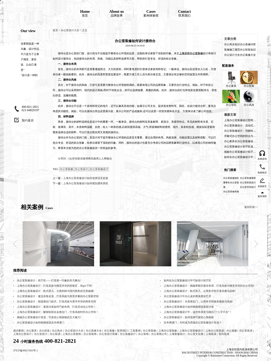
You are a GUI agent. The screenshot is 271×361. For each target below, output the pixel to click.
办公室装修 (66, 169)
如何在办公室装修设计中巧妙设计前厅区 (240, 157)
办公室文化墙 (195, 334)
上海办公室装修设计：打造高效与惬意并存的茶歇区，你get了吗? (54, 285)
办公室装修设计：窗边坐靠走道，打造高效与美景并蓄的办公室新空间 (58, 296)
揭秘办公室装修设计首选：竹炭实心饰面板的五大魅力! (49, 317)
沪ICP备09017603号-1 (25, 350)
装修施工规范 (232, 49)
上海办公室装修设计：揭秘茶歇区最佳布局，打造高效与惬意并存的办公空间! (209, 285)
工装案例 (135, 330)
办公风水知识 (232, 44)
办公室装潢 (245, 330)
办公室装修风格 (231, 191)
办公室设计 (81, 169)
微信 (109, 158)
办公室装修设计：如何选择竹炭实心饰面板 (189, 317)
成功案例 (18, 330)
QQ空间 (73, 158)
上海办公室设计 (22, 334)
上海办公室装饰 (71, 334)
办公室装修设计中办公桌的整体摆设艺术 (187, 296)
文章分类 (230, 38)
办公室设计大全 (70, 30)
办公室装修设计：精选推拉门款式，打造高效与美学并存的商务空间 (56, 301)
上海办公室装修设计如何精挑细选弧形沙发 (189, 306)
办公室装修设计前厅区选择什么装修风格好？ (240, 146)
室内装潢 (224, 334)
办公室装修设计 (99, 169)
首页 (85, 13)
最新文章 (230, 114)
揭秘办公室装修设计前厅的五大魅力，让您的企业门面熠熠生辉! (240, 151)
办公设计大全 (232, 55)
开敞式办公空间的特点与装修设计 (240, 136)
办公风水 (249, 98)
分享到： (63, 158)
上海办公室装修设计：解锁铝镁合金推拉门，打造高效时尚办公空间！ (58, 312)
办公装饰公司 (159, 334)
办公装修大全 (248, 55)
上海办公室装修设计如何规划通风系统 (85, 183)
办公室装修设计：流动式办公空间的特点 (240, 125)
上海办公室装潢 (215, 330)
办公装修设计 (128, 334)
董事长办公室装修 (231, 184)
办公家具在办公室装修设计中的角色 (240, 141)
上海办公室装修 (167, 330)
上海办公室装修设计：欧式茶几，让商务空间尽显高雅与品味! (200, 291)
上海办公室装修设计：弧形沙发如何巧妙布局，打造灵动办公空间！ (56, 306)
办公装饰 (143, 334)
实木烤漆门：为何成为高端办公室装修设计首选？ (193, 322)
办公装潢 (55, 334)
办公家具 (231, 79)
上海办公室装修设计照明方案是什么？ (240, 120)
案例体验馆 (150, 13)
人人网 (103, 158)
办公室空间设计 (248, 187)
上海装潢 (211, 334)
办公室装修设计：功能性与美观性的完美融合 (240, 130)
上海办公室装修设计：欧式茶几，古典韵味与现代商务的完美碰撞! (55, 291)
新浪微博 (83, 158)
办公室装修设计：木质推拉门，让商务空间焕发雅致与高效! (198, 301)
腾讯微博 (93, 158)
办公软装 (249, 79)
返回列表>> (251, 207)
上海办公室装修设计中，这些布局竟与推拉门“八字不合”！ (198, 312)
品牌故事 (116, 13)
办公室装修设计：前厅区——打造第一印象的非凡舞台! (49, 280)
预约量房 (28, 120)
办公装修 (109, 330)
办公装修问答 (248, 44)
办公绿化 (231, 98)
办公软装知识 (248, 49)
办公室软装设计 (248, 182)
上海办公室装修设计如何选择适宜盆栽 (85, 178)
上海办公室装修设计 (191, 330)
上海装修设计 (177, 334)
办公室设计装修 (108, 334)
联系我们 (184, 13)
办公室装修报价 (231, 178)
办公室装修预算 (248, 178)
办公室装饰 (90, 334)
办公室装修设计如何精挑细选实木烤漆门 (40, 322)
